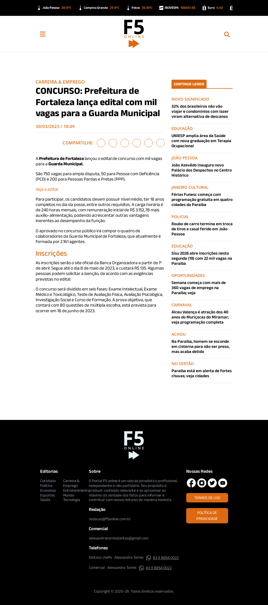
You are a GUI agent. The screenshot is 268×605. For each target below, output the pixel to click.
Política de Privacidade (207, 515)
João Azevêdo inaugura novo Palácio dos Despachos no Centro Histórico (201, 169)
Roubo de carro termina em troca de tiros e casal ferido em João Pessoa (202, 228)
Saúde (45, 499)
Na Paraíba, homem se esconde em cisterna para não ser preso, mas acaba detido (200, 346)
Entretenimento (76, 490)
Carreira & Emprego (60, 82)
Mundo (68, 495)
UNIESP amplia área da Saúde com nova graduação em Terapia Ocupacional (201, 140)
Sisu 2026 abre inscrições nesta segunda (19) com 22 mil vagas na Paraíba (201, 258)
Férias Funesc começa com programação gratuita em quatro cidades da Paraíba (202, 199)
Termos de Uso (207, 497)
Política (46, 485)
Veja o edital (47, 189)
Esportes (47, 495)
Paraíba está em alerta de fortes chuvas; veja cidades (201, 373)
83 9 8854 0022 (162, 557)
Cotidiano (48, 480)
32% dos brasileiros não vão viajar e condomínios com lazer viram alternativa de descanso (200, 111)
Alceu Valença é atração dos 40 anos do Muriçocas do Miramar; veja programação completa (200, 316)
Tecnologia (71, 499)
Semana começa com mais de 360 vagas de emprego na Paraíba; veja (198, 287)
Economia (48, 490)
